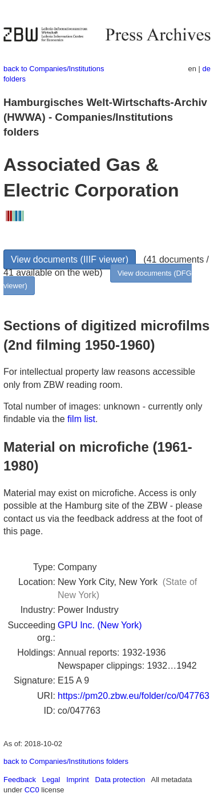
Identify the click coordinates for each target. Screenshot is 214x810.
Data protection (120, 779)
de (207, 68)
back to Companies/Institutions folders (65, 761)
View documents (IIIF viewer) (69, 259)
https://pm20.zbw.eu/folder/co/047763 (133, 696)
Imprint (77, 779)
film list (81, 419)
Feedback (19, 779)
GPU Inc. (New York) (100, 625)
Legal (51, 779)
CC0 (32, 790)
